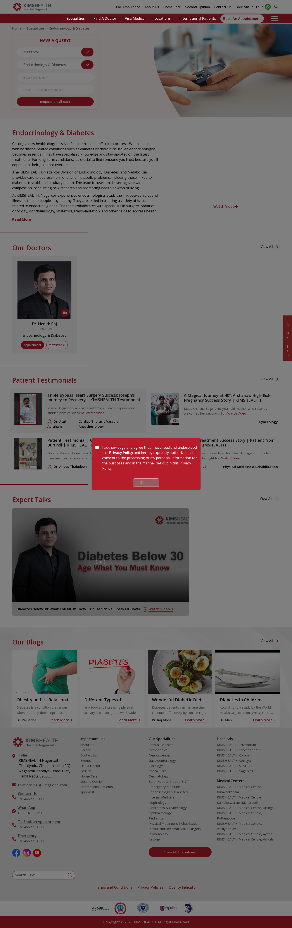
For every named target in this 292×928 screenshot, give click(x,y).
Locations (162, 18)
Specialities (75, 18)
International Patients (197, 18)
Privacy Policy (121, 452)
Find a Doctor (104, 18)
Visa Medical (135, 18)
